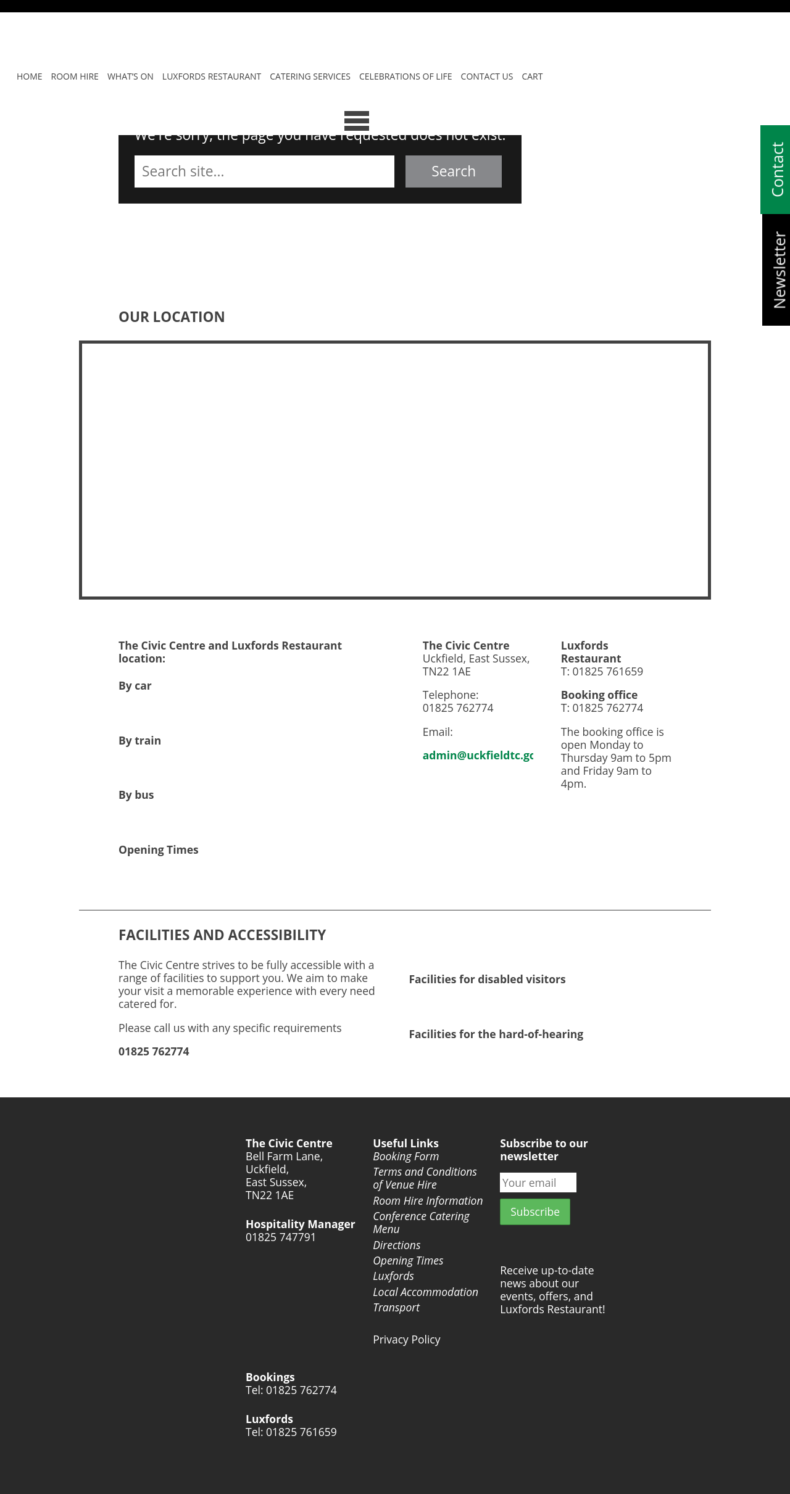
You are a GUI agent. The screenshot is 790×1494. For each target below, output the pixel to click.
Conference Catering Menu (421, 1223)
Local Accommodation (425, 1292)
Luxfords (393, 1275)
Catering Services (310, 76)
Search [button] (453, 171)
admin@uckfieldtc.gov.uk (491, 755)
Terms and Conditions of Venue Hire (425, 1178)
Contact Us (487, 76)
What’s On (130, 76)
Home (30, 76)
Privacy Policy (406, 1339)
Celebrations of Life (405, 76)
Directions (396, 1245)
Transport (396, 1307)
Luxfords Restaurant (211, 76)
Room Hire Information (428, 1200)
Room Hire (75, 76)
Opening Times (408, 1260)
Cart (532, 76)
